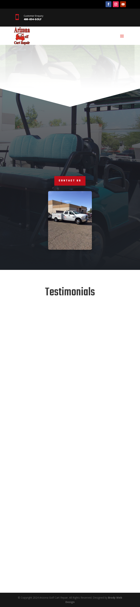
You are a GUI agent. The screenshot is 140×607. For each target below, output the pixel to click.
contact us (70, 181)
